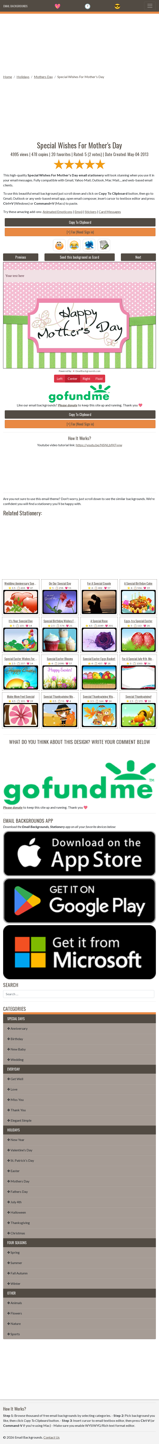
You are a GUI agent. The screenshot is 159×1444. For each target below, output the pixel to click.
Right (86, 378)
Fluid (98, 378)
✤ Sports (13, 1334)
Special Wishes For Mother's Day (80, 77)
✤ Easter (13, 1171)
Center (72, 378)
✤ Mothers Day (18, 1181)
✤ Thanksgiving (18, 1223)
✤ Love (12, 1089)
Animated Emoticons (57, 212)
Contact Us (51, 1437)
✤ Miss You (15, 1100)
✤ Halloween (16, 1212)
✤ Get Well (15, 1079)
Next (138, 257)
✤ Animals (14, 1303)
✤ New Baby (16, 1049)
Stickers (90, 212)
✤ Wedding (15, 1059)
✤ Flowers (14, 1313)
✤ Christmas (16, 1233)
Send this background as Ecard (79, 257)
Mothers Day (43, 77)
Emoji (79, 212)
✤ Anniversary (17, 1028)
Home (7, 77)
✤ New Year (15, 1140)
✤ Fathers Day (17, 1191)
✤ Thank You (16, 1110)
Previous (20, 257)
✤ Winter (13, 1283)
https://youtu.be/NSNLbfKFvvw (99, 445)
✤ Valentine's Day (19, 1150)
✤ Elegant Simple (19, 1120)
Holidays (23, 77)
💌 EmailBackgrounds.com (86, 371)
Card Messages (110, 212)
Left (60, 378)
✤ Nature (14, 1323)
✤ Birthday (15, 1039)
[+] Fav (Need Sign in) (80, 232)
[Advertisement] (79, 43)
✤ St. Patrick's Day (20, 1160)
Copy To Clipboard (80, 222)
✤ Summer (14, 1263)
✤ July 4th (14, 1202)
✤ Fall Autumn (17, 1273)
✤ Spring (13, 1252)
